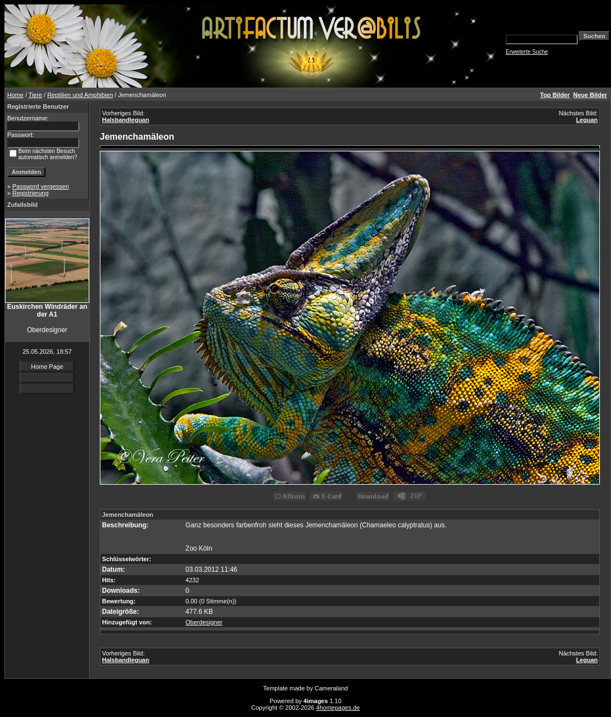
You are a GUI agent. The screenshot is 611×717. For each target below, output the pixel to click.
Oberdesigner (204, 622)
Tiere (35, 94)
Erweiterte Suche (527, 52)
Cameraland (331, 688)
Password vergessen (40, 186)
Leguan (587, 119)
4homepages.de (338, 707)
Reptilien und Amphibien (80, 94)
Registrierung (30, 193)
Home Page (47, 366)
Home (15, 94)
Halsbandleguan (125, 119)
